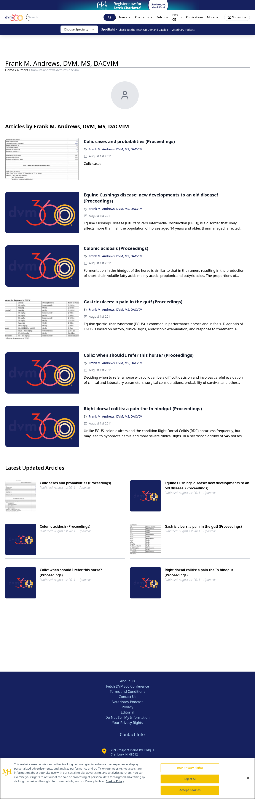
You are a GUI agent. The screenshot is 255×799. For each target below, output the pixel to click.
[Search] (65, 17)
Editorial (127, 712)
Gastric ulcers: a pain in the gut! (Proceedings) (203, 526)
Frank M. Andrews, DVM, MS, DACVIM (115, 149)
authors (22, 70)
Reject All (189, 779)
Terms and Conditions (127, 691)
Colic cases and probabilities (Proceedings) (75, 483)
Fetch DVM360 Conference (127, 686)
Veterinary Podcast (183, 30)
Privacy (127, 707)
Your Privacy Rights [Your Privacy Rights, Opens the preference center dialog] (190, 768)
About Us (127, 681)
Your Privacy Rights (127, 722)
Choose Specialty (79, 29)
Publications (195, 17)
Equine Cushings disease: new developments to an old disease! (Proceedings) (207, 485)
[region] (127, 778)
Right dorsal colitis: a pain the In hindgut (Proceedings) (199, 572)
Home (9, 70)
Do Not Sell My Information (127, 717)
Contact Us (127, 696)
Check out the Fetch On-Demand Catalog (143, 30)
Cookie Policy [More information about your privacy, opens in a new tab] (115, 781)
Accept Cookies (190, 790)
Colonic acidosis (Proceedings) (65, 526)
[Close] (248, 778)
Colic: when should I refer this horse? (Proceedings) (71, 572)
